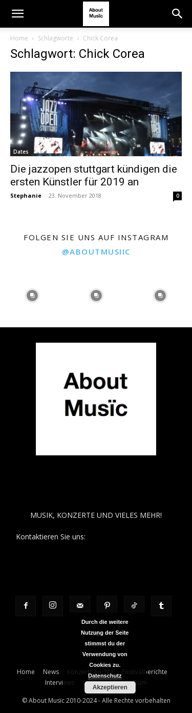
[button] (17, 14)
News (51, 671)
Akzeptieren (110, 687)
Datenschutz (104, 676)
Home (19, 38)
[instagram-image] (32, 295)
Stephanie (25, 195)
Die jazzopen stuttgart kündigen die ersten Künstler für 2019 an (93, 175)
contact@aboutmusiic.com (132, 536)
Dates (21, 151)
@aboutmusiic (96, 251)
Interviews (59, 682)
